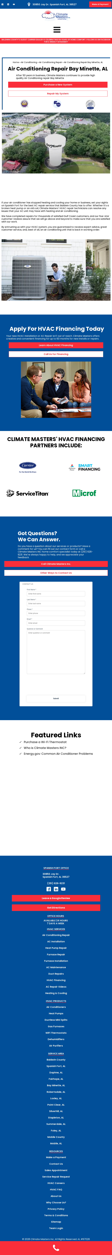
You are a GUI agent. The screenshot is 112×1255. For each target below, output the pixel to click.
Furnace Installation (56, 961)
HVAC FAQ (56, 1189)
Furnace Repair (56, 954)
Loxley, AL (56, 1098)
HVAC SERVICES (56, 929)
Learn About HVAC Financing (56, 345)
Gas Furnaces (56, 1026)
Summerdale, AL (56, 1124)
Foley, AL (56, 1130)
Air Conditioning (29, 62)
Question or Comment (35, 629)
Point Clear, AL (56, 1104)
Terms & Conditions (56, 1215)
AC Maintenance (56, 967)
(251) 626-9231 (56, 883)
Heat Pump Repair (56, 948)
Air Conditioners (56, 1007)
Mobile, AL (56, 1143)
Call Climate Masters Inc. (56, 564)
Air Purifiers (56, 1045)
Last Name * (31, 600)
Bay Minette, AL (56, 1085)
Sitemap (56, 1221)
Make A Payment (100, 4)
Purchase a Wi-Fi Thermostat (45, 742)
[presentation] (56, 685)
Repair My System (58, 93)
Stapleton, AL (56, 1117)
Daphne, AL (56, 1072)
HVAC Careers (56, 1183)
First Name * (31, 590)
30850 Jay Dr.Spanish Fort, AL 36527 (56, 875)
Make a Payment (56, 1157)
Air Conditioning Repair (50, 62)
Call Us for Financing (56, 354)
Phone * (30, 609)
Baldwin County (56, 1059)
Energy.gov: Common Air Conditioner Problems (58, 754)
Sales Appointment (56, 1170)
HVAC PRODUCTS (56, 1001)
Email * (29, 619)
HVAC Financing (56, 980)
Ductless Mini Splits (56, 1020)
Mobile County (56, 1137)
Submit (56, 699)
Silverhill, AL (56, 1111)
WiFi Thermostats (56, 1032)
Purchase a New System (57, 84)
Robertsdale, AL (56, 1092)
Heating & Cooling (56, 993)
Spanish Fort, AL (56, 1066)
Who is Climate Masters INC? (45, 748)
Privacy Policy (56, 1209)
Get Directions (56, 907)
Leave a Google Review (56, 898)
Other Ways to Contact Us (56, 573)
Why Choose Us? (56, 1202)
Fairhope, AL (56, 1079)
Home (16, 62)
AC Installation (56, 941)
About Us (56, 1196)
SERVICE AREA (56, 1053)
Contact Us (56, 1164)
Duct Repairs (56, 973)
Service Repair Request (56, 1176)
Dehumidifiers (56, 1039)
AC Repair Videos (56, 986)
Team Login (56, 1228)
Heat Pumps (56, 1013)
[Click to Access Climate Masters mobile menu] (56, 30)
